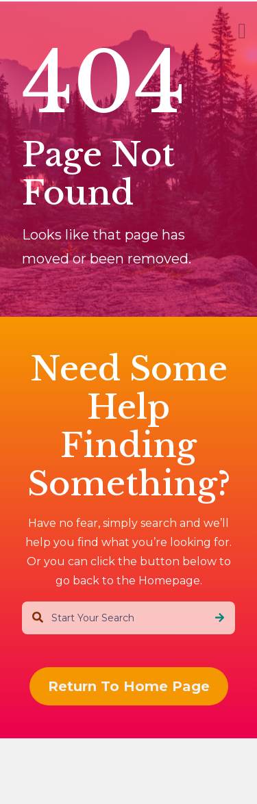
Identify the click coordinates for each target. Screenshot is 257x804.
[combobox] (128, 617)
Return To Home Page (129, 686)
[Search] (219, 617)
